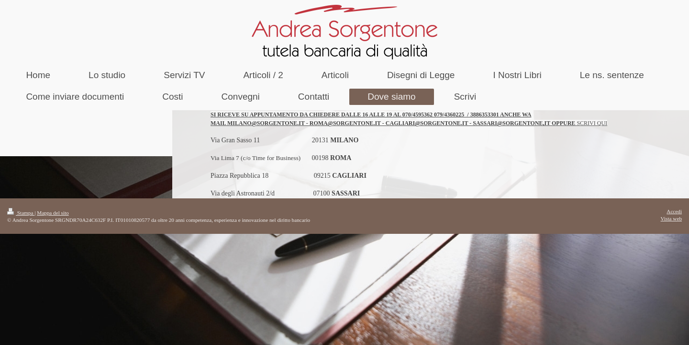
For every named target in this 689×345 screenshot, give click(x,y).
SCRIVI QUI (592, 123)
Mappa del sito (53, 213)
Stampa (20, 213)
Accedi (674, 211)
